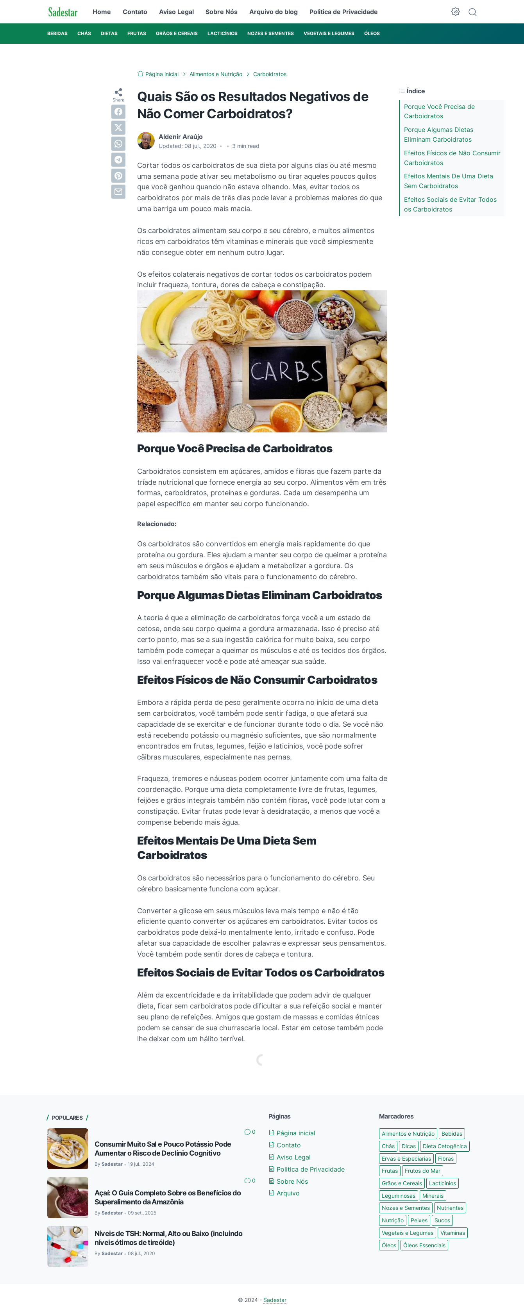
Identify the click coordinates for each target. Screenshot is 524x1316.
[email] (118, 192)
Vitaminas (452, 1232)
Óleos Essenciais (424, 1245)
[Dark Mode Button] (455, 11)
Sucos (442, 1220)
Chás (388, 1146)
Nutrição (393, 1220)
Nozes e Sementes (406, 1207)
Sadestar (274, 1299)
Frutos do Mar (422, 1170)
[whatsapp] (118, 144)
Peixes (419, 1220)
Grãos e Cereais (402, 1183)
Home (102, 12)
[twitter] (118, 128)
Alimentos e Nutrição (408, 1133)
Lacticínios (442, 1183)
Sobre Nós (222, 12)
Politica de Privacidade (343, 12)
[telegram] (118, 160)
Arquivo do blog (273, 12)
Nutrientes (450, 1207)
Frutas (390, 1170)
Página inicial (291, 1133)
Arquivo (284, 1193)
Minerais (433, 1195)
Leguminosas (398, 1195)
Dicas (409, 1146)
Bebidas (452, 1133)
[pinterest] (118, 176)
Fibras (446, 1158)
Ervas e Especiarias (406, 1158)
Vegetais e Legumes (407, 1232)
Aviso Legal (176, 12)
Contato (135, 12)
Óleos (389, 1245)
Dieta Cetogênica (445, 1146)
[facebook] (118, 112)
